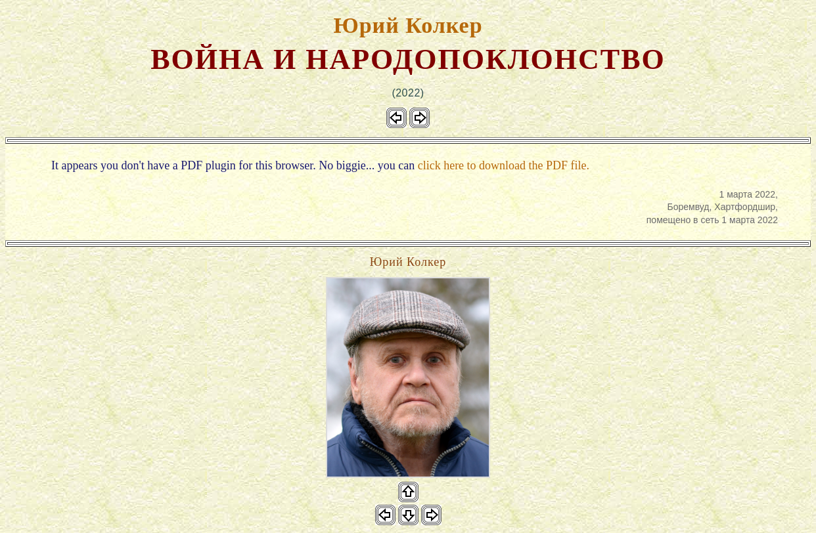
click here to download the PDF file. (503, 165)
